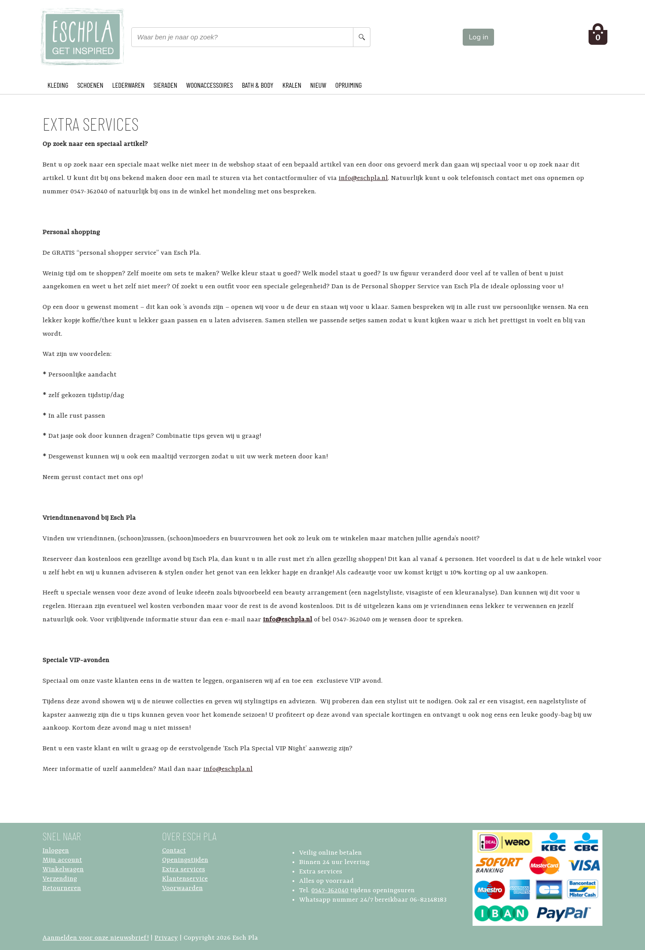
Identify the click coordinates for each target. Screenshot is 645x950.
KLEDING (57, 85)
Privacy (166, 938)
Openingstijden (185, 860)
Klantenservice (185, 879)
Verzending (60, 879)
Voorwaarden (182, 888)
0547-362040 (329, 890)
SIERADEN (165, 85)
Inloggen (56, 851)
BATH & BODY (257, 85)
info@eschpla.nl (363, 178)
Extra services (183, 869)
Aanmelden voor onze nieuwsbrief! (96, 938)
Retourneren (62, 888)
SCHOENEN (90, 85)
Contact (174, 851)
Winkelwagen (63, 869)
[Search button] (361, 37)
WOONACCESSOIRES (209, 85)
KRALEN (291, 85)
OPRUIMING (348, 85)
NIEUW (318, 85)
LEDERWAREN (128, 85)
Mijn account (62, 860)
